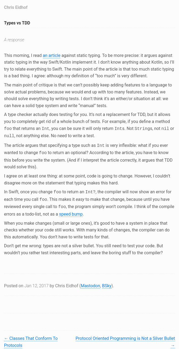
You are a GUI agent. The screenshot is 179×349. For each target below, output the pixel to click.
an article (52, 55)
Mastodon (90, 282)
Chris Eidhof (16, 7)
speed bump (71, 210)
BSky (106, 282)
